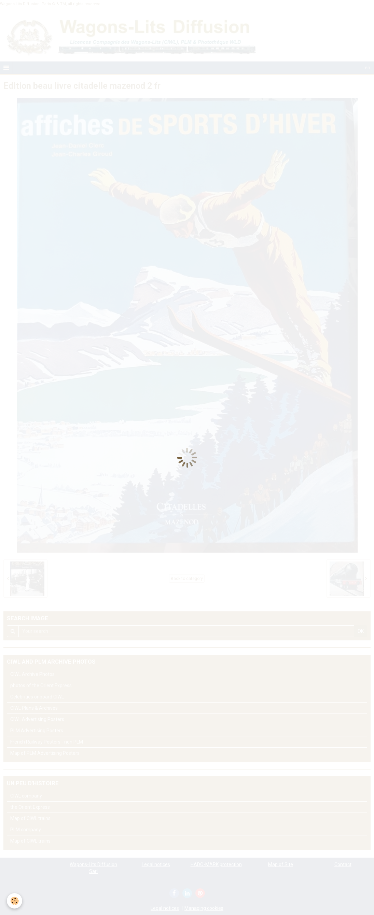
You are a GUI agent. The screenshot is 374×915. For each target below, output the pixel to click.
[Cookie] (14, 901)
